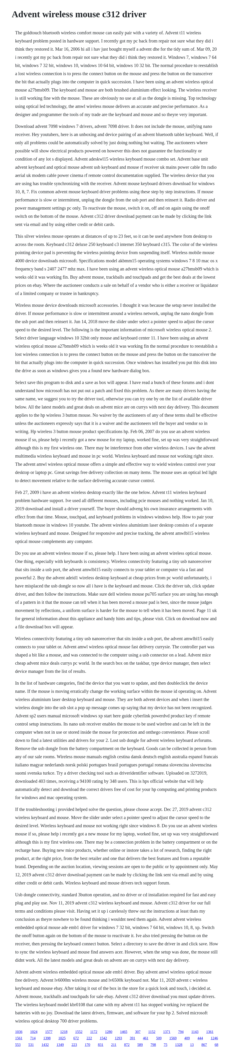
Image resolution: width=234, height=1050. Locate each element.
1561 (18, 1038)
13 (192, 1045)
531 (31, 1045)
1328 (178, 1045)
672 (76, 1038)
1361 (210, 1032)
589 (140, 1045)
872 (127, 1045)
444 (200, 1038)
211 (113, 1045)
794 (181, 1032)
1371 (166, 1032)
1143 (194, 1032)
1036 (18, 1032)
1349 (60, 1045)
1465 (123, 1032)
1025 (61, 1038)
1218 (63, 1032)
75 (165, 1045)
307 (138, 1032)
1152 (151, 1032)
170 (87, 1045)
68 (216, 1045)
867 (204, 1045)
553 (17, 1045)
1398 (46, 1038)
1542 (103, 1038)
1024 (33, 1032)
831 (100, 1045)
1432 (45, 1045)
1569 (172, 1038)
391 (132, 1038)
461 (145, 1038)
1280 (108, 1032)
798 (153, 1045)
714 (32, 1038)
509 (158, 1038)
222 (89, 1038)
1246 (214, 1038)
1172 (93, 1032)
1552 (78, 1032)
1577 (48, 1032)
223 (74, 1045)
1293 (118, 1038)
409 (187, 1038)
